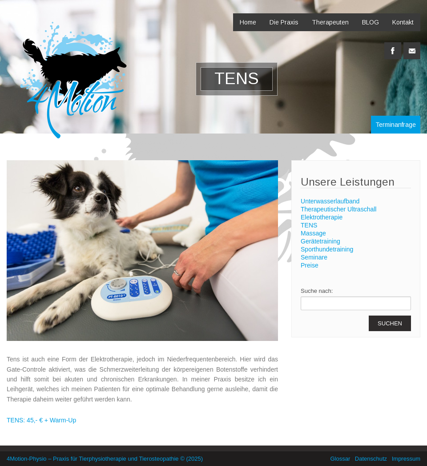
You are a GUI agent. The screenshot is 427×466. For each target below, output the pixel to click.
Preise (309, 265)
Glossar (340, 458)
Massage (313, 233)
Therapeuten (330, 22)
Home (248, 22)
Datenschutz (371, 458)
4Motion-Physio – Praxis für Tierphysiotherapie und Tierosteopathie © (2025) (105, 458)
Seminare (314, 257)
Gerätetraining (320, 241)
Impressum (406, 458)
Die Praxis (284, 22)
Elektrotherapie (321, 217)
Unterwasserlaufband (330, 201)
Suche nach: (317, 291)
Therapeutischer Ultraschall (338, 209)
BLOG (370, 22)
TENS (309, 225)
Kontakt (403, 22)
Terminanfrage (395, 124)
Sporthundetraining (327, 249)
